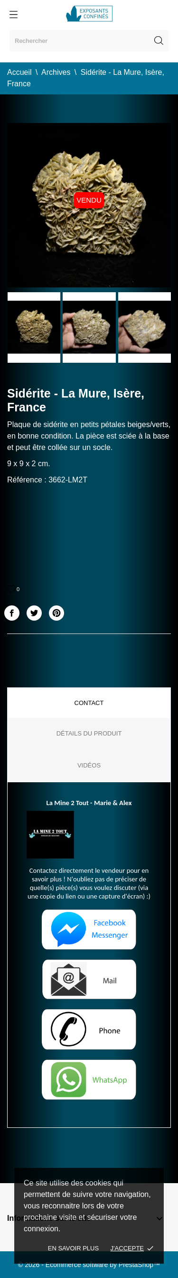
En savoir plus (73, 1248)
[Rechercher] (89, 40)
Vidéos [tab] (89, 765)
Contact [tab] (89, 702)
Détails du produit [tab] (89, 733)
